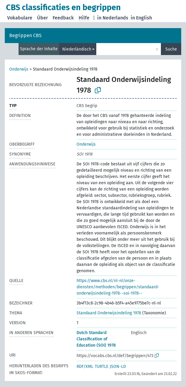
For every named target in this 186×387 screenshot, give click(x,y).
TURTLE (101, 366)
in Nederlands (112, 18)
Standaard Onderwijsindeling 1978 (109, 313)
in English (141, 18)
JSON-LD (118, 366)
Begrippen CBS (25, 35)
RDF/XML (85, 366)
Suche (171, 49)
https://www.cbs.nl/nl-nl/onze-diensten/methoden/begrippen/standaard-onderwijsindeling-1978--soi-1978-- (118, 287)
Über (42, 18)
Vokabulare (19, 18)
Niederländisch (76, 49)
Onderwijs (18, 69)
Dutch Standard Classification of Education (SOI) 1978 (96, 339)
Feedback (63, 18)
